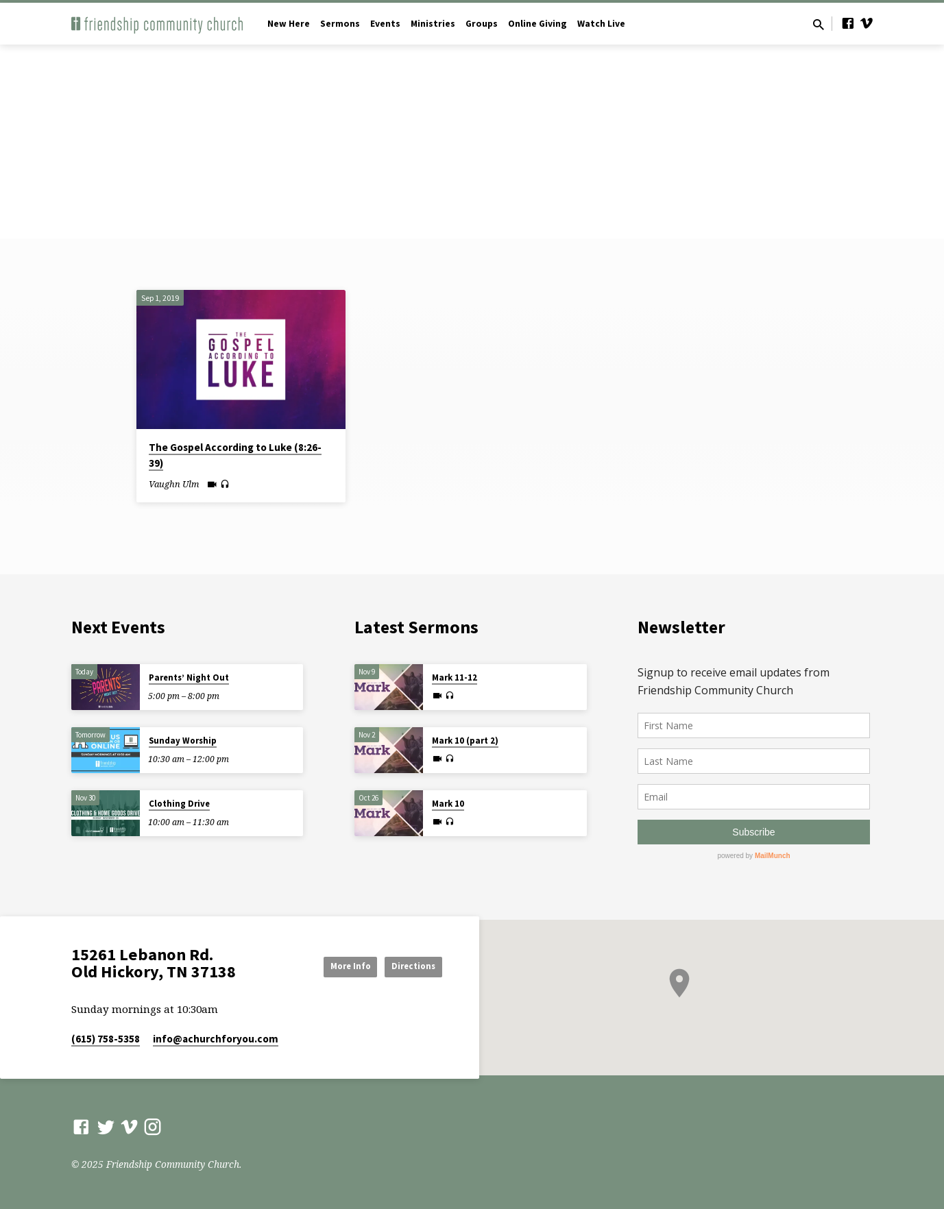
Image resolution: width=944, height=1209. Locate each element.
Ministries (433, 23)
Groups (481, 23)
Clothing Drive (179, 803)
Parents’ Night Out (189, 677)
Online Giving (537, 23)
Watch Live (601, 23)
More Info (330, 966)
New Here (288, 23)
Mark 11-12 (454, 677)
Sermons (340, 23)
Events (385, 23)
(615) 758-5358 (105, 1038)
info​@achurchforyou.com (215, 1038)
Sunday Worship (183, 740)
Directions (407, 966)
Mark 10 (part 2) (465, 740)
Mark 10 (448, 803)
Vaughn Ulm (174, 484)
